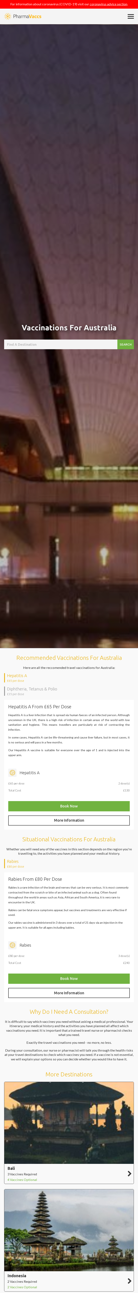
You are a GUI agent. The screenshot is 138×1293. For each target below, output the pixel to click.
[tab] (69, 677)
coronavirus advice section (108, 4)
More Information (69, 820)
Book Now (69, 806)
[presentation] (69, 677)
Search (126, 344)
